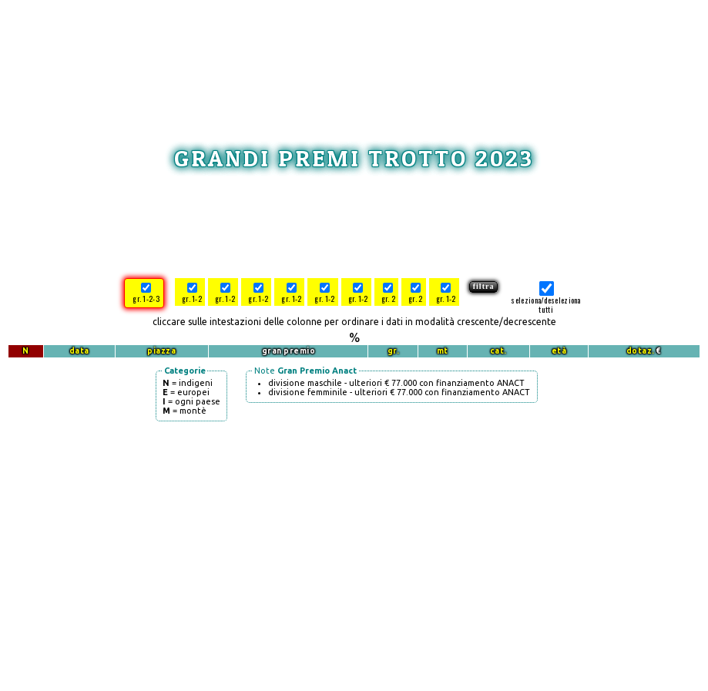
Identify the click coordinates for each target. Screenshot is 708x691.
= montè (184, 410)
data (79, 351)
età (559, 351)
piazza (161, 351)
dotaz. (640, 351)
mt (442, 351)
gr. (394, 351)
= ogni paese (191, 401)
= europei (186, 392)
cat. (498, 351)
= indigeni (188, 382)
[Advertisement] (362, 58)
